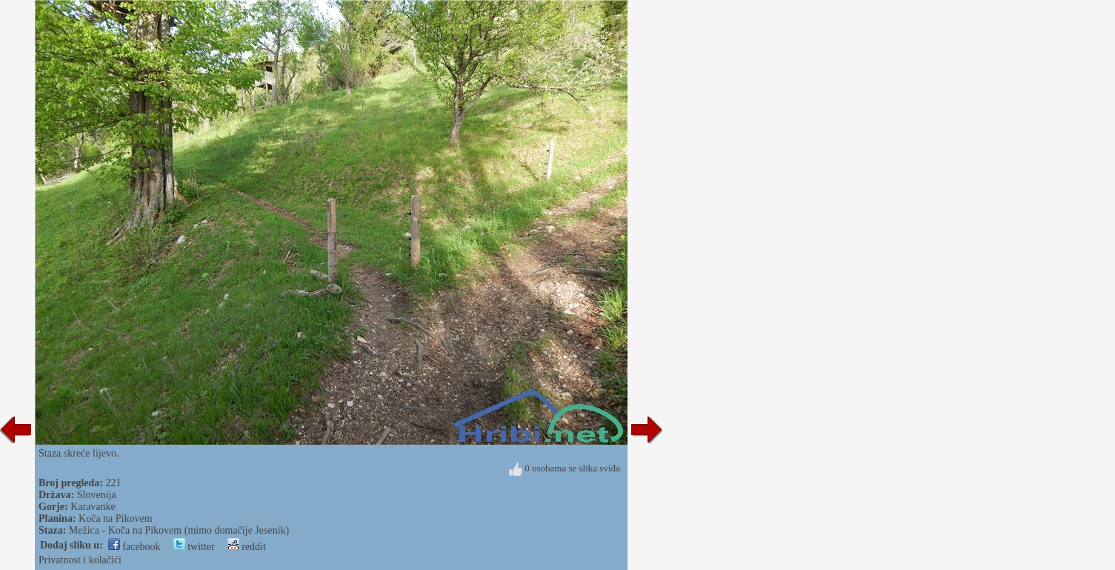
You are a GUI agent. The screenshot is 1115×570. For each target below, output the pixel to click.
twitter (194, 546)
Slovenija (96, 494)
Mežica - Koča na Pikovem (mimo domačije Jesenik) (179, 530)
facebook (134, 546)
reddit (246, 546)
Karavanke (93, 506)
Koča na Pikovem (116, 518)
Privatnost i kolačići (80, 560)
